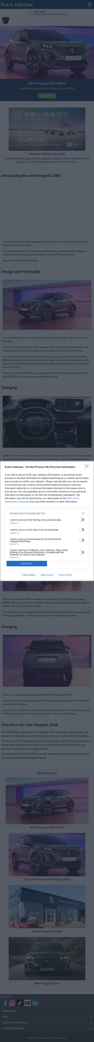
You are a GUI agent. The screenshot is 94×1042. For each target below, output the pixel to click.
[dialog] (47, 521)
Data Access (47, 575)
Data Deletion (29, 575)
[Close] (88, 467)
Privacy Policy (65, 575)
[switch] (81, 519)
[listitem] (47, 513)
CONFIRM (27, 563)
